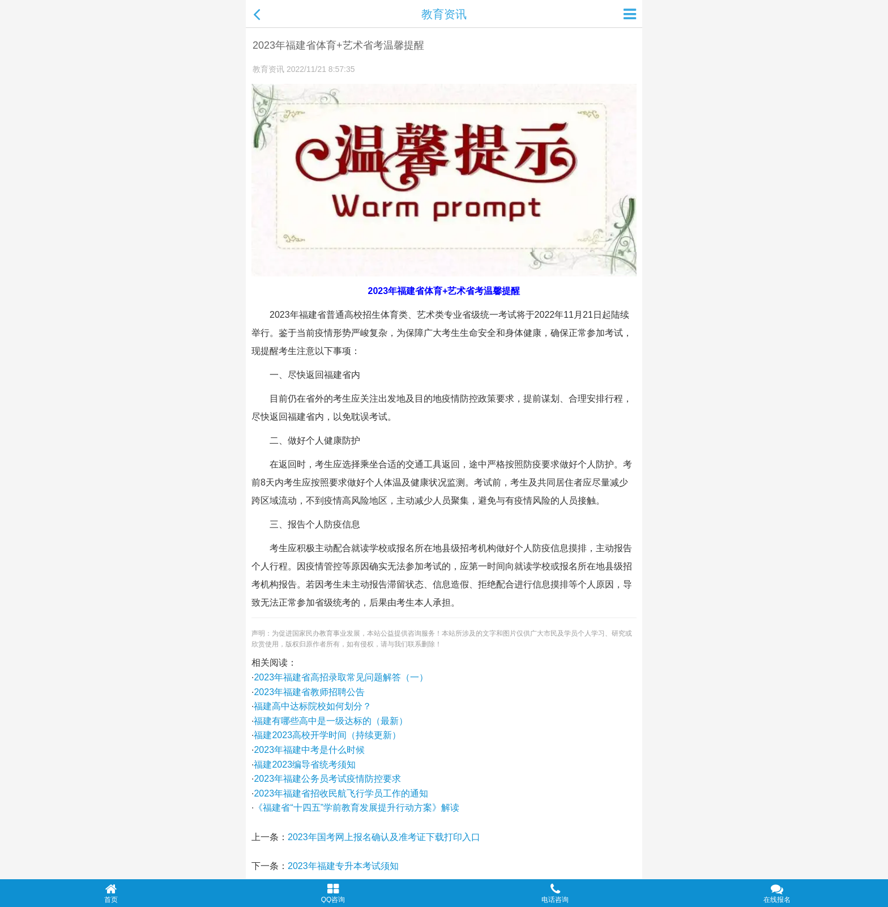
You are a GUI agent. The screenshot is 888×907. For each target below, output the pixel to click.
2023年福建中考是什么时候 (309, 750)
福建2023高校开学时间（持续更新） (327, 735)
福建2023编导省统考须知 (305, 764)
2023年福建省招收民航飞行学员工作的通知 (341, 793)
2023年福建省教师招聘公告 (309, 692)
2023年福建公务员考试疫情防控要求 (327, 778)
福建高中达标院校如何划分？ (313, 706)
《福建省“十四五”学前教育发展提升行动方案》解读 (356, 807)
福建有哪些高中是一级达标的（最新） (331, 721)
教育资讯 (444, 14)
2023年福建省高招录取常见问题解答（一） (341, 677)
